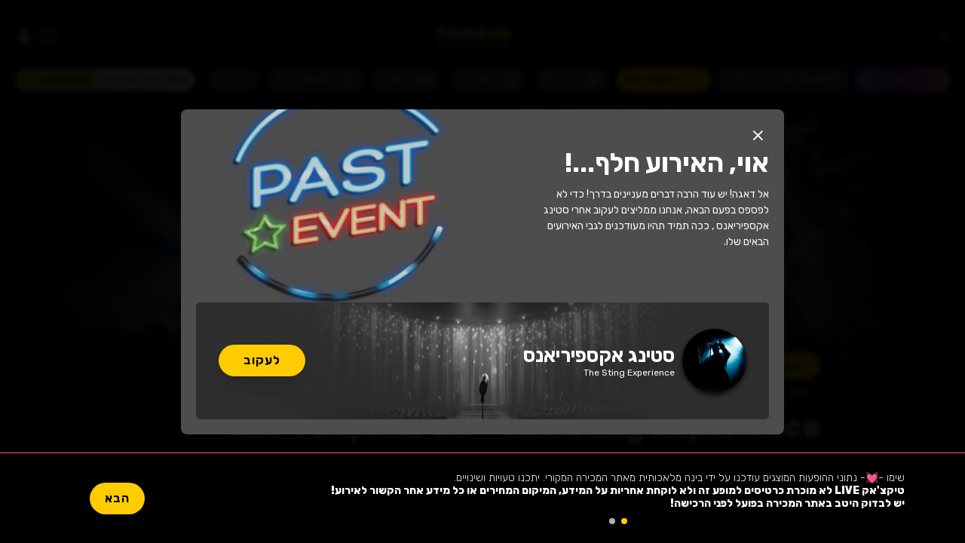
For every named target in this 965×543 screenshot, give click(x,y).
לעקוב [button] (262, 360)
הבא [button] (117, 498)
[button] (757, 135)
